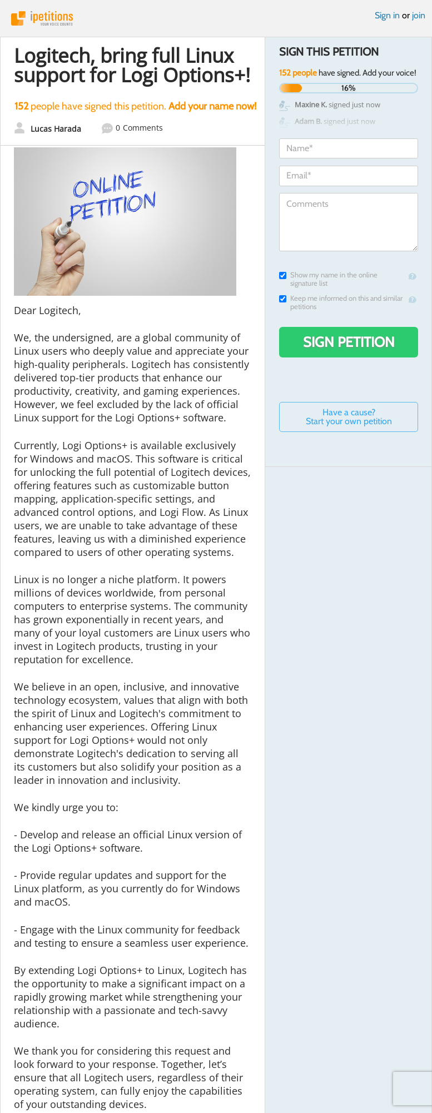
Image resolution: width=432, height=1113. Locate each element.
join (418, 15)
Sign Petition (349, 342)
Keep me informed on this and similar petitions (341, 302)
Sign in (387, 15)
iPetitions (216, 18)
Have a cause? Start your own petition (349, 416)
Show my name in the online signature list (328, 279)
